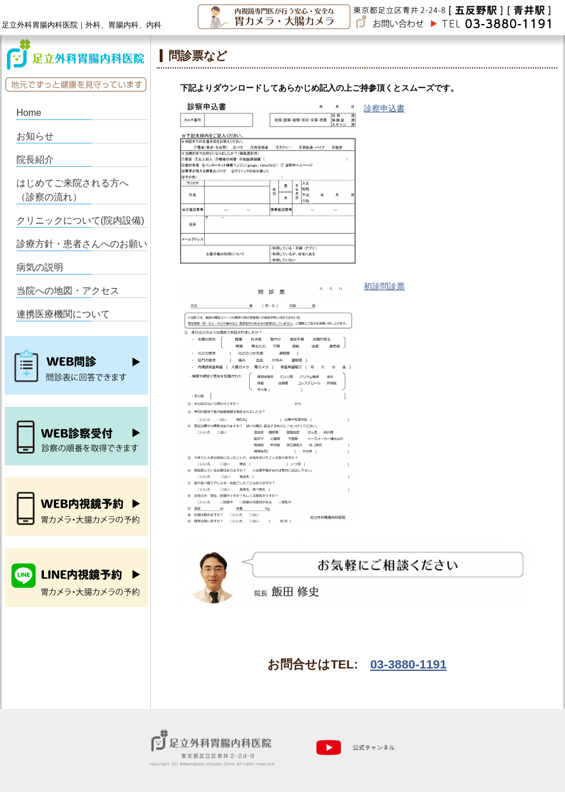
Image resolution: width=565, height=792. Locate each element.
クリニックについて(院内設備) (80, 220)
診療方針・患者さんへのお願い (81, 244)
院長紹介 (35, 159)
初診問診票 (384, 286)
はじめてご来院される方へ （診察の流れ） (77, 190)
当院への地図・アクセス (67, 291)
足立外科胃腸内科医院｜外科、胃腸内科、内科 (81, 24)
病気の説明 (39, 267)
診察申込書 (384, 108)
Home (29, 113)
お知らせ (35, 136)
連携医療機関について (63, 314)
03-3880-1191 (408, 664)
